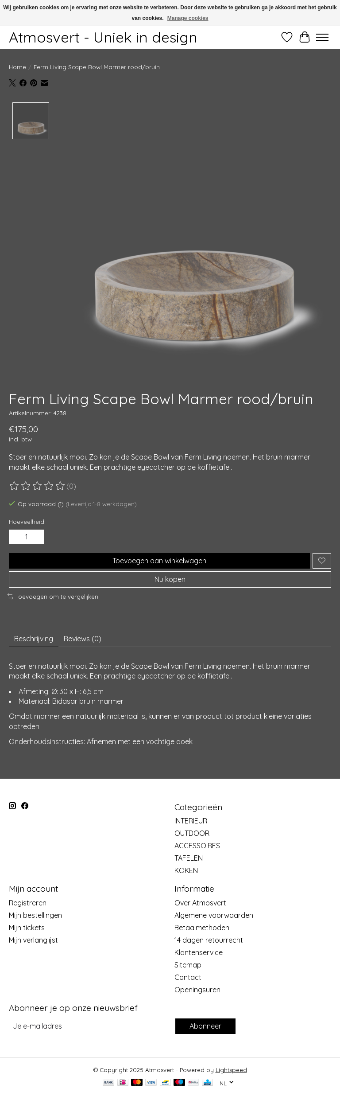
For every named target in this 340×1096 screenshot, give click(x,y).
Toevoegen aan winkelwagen (159, 560)
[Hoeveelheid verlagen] (17, 536)
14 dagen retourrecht (208, 940)
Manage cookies (188, 18)
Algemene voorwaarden (213, 915)
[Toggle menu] (322, 37)
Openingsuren (197, 989)
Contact (187, 977)
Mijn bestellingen (35, 915)
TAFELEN (188, 858)
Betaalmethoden (201, 927)
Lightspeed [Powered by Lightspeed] (231, 1069)
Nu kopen (170, 579)
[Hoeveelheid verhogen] (36, 536)
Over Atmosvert (200, 902)
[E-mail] (91, 1026)
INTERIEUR (190, 820)
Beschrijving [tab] (33, 638)
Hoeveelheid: (27, 521)
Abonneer (205, 1026)
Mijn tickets (27, 927)
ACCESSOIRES (197, 845)
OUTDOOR (191, 833)
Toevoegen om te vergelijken (53, 596)
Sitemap (187, 964)
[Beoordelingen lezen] (37, 486)
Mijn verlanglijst (33, 940)
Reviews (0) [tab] (82, 638)
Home (17, 66)
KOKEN (186, 870)
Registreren (27, 902)
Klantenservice (198, 952)
